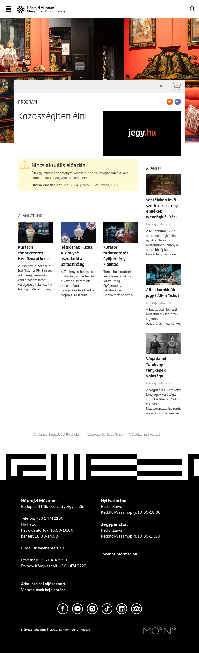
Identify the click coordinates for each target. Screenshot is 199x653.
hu (161, 86)
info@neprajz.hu (49, 548)
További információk (119, 554)
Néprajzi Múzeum (159, 224)
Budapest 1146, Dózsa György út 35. (52, 506)
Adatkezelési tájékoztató (43, 583)
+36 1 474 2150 (53, 560)
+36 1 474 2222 (72, 566)
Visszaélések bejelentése (43, 589)
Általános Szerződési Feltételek (56, 434)
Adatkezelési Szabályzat (105, 434)
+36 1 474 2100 (49, 518)
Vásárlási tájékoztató (144, 434)
